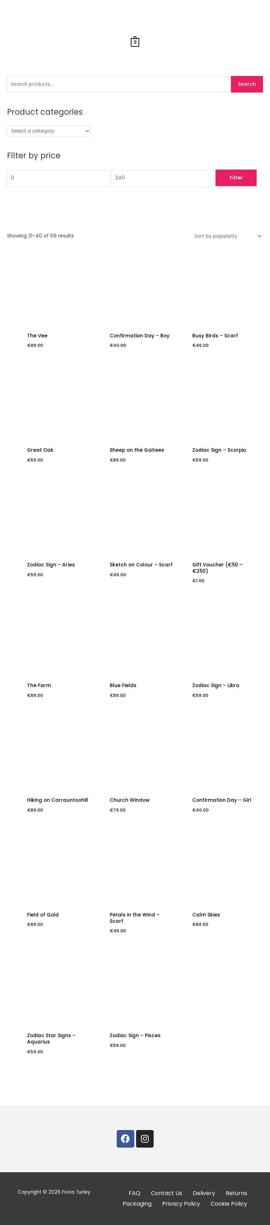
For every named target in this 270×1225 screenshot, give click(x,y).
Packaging (137, 1204)
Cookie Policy (229, 1204)
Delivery (204, 1193)
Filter (236, 177)
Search (247, 84)
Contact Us (166, 1193)
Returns (236, 1193)
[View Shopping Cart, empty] (135, 42)
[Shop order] (227, 236)
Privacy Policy (181, 1204)
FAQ (134, 1193)
